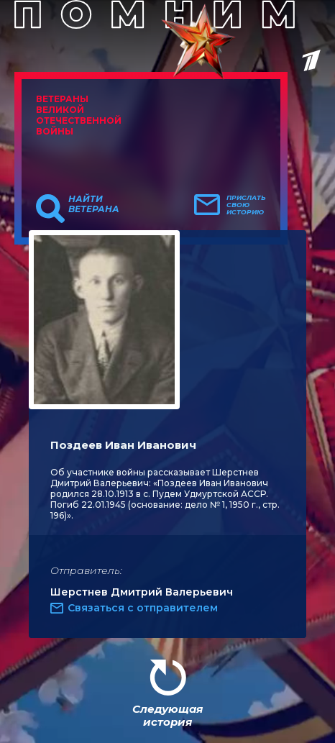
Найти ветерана (93, 204)
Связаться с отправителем (143, 607)
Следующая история (167, 715)
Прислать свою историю (246, 205)
